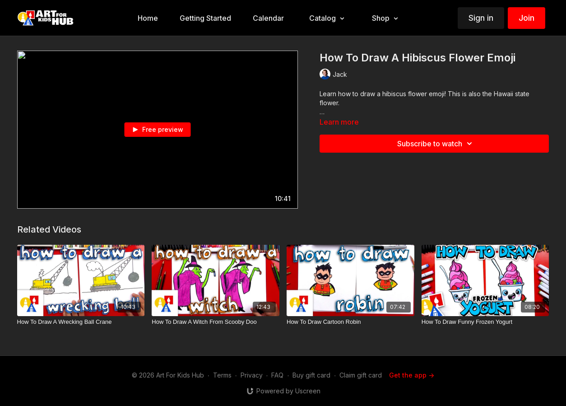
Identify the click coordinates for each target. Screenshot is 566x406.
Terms (222, 375)
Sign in (481, 18)
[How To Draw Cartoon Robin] (350, 322)
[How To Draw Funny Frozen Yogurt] (485, 322)
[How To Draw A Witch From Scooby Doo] (215, 322)
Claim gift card (360, 375)
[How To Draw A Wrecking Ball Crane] (81, 322)
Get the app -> (411, 375)
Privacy (252, 375)
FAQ (277, 375)
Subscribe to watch (436, 143)
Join (526, 18)
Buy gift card (311, 375)
